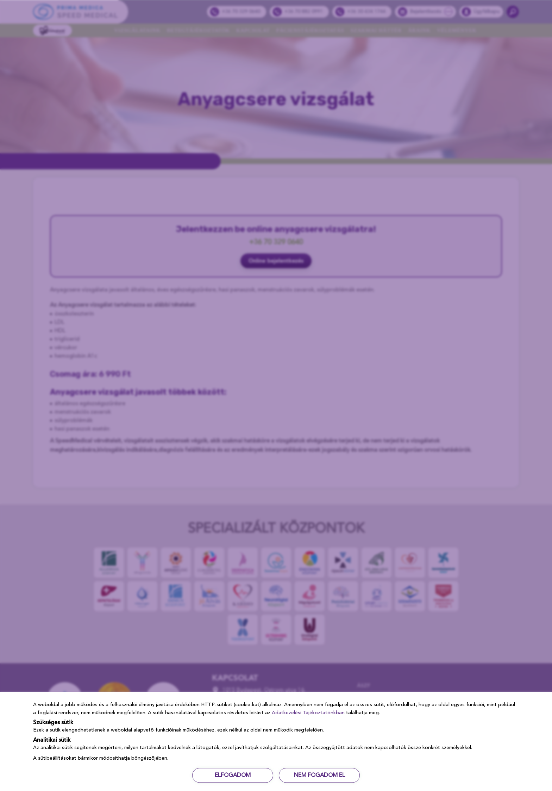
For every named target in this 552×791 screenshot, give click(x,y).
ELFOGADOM (233, 775)
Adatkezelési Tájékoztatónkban (308, 712)
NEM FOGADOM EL (319, 775)
